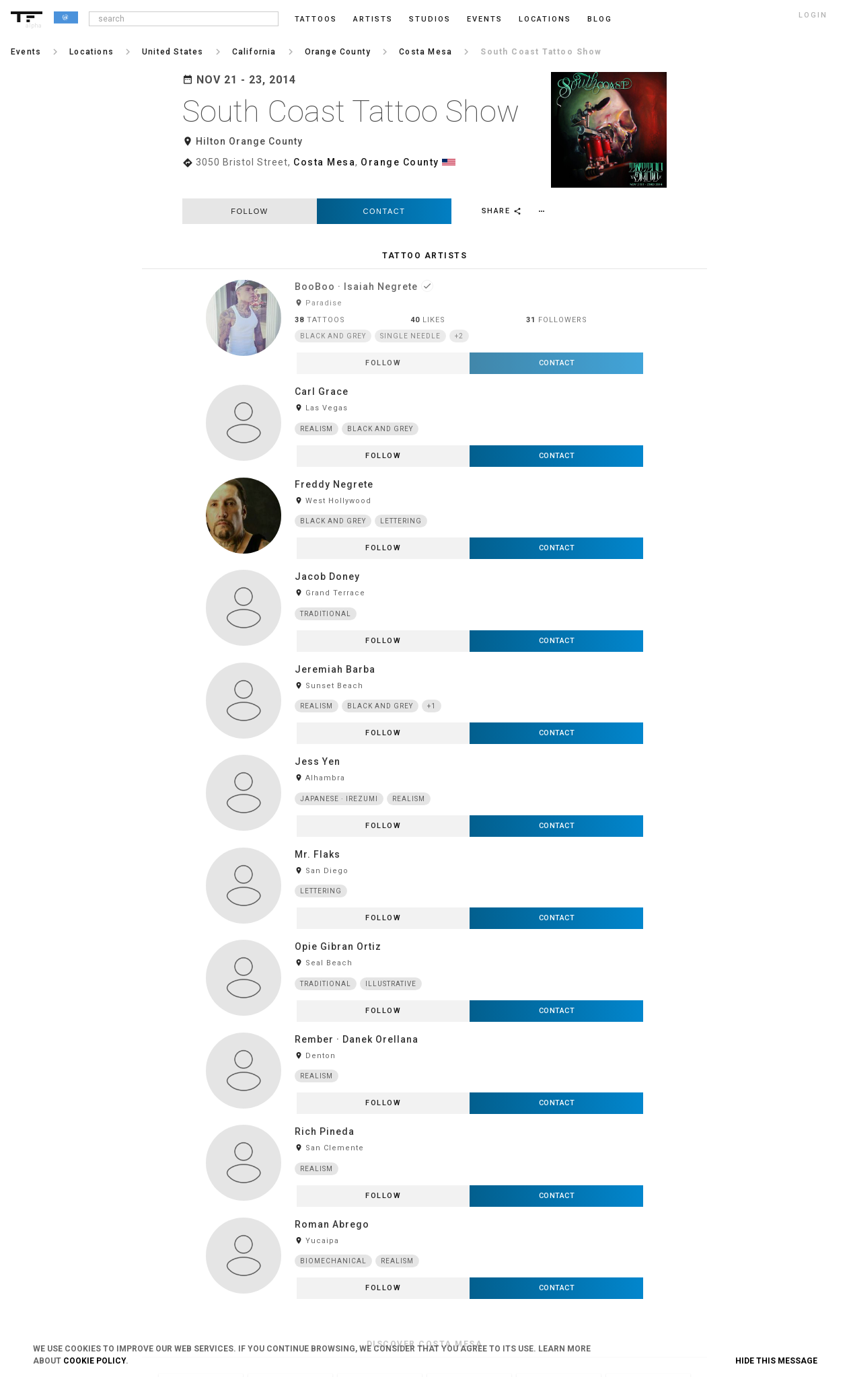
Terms (324, 1124)
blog (599, 19)
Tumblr (669, 1169)
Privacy (326, 1147)
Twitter (669, 1235)
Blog (493, 1124)
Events (485, 19)
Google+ (671, 1258)
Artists (373, 19)
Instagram (675, 1124)
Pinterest (672, 1191)
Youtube (671, 1280)
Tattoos (316, 19)
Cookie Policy (94, 1361)
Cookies (327, 1169)
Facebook (673, 1147)
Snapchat (673, 1213)
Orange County (400, 162)
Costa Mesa (324, 162)
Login (151, 1124)
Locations (545, 19)
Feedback (501, 1147)
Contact (384, 189)
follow (249, 189)
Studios (430, 19)
